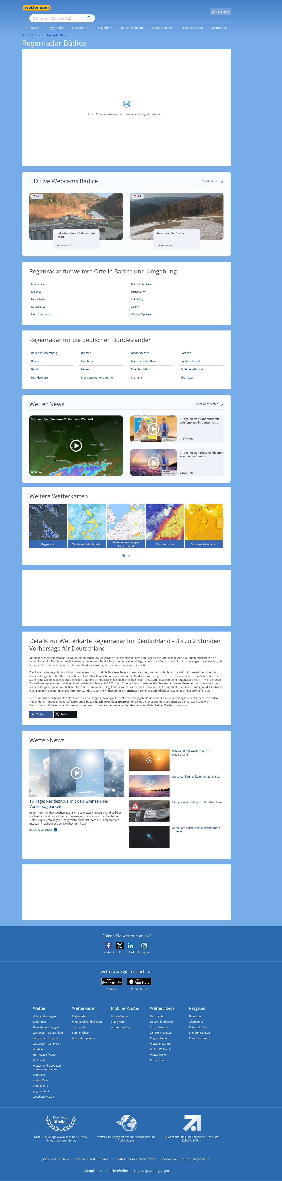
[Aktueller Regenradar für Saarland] (136, 373)
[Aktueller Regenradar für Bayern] (35, 356)
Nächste (220, 517)
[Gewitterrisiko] (165, 520)
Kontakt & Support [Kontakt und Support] (175, 1154)
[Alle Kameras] (212, 175)
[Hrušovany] (176, 286)
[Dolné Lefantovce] (176, 279)
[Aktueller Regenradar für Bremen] (86, 348)
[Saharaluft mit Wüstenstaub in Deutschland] (175, 757)
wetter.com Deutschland (48, 1027)
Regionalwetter (159, 1033)
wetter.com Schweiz (45, 1033)
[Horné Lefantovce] (76, 308)
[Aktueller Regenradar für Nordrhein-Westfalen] (144, 356)
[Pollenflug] (220, 7)
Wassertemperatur (83, 1033)
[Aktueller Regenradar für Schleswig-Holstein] (192, 364)
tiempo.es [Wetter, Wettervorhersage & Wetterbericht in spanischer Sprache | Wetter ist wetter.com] (39, 1069)
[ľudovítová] (76, 294)
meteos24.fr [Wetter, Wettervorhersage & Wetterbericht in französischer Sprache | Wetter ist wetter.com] (40, 1075)
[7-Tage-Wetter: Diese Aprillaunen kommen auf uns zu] (177, 457)
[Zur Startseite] (36, 7)
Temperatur (79, 1022)
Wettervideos (162, 1003)
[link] (33, 22)
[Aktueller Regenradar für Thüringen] (187, 373)
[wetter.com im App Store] (139, 979)
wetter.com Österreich (47, 1038)
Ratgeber (197, 1003)
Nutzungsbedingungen (151, 1165)
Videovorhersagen (44, 1011)
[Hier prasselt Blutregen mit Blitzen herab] (175, 808)
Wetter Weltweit (160, 1044)
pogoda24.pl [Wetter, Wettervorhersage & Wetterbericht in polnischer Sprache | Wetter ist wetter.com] (41, 1086)
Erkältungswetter (199, 1027)
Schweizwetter (159, 1022)
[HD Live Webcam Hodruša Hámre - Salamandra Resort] (76, 211)
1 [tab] (124, 550)
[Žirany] (176, 301)
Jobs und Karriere (55, 1154)
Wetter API (39, 1055)
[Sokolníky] (176, 294)
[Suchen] (117, 8)
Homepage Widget (44, 1049)
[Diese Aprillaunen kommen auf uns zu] (175, 782)
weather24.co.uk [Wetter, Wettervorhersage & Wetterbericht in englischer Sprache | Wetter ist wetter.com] (43, 1091)
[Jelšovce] (76, 286)
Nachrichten (157, 1011)
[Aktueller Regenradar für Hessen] (85, 364)
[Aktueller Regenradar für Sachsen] (186, 348)
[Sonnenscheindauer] (204, 520)
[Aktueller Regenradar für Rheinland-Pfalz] (141, 364)
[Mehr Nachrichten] (209, 398)
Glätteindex (196, 1016)
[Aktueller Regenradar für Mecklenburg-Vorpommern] (98, 373)
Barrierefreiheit (118, 1165)
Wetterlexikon (159, 1049)
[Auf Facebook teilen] (41, 709)
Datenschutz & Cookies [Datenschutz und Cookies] (90, 1154)
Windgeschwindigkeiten (87, 1016)
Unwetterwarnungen (46, 1022)
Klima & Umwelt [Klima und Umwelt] (199, 1033)
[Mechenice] (76, 279)
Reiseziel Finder (199, 1022)
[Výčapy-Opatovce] (176, 308)
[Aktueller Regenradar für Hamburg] (87, 356)
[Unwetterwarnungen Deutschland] (126, 520)
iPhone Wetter (120, 1011)
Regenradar (79, 1011)
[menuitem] (33, 22)
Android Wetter (120, 1022)
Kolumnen (39, 1016)
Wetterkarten (37, 29)
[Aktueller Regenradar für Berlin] (35, 364)
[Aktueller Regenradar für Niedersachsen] (140, 348)
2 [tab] (129, 550)
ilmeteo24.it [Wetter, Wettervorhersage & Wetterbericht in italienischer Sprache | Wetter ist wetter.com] (40, 1080)
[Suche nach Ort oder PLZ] (89, 8)
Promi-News (158, 1055)
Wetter (39, 1003)
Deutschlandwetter (162, 1016)
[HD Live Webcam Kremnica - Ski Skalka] (177, 211)
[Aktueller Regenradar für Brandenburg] (39, 373)
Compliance (93, 1165)
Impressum (202, 1154)
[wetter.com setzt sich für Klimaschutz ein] (126, 1126)
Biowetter (195, 1011)
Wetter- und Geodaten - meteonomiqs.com (48, 1062)
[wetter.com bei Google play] (112, 978)
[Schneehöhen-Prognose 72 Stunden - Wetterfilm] (76, 440)
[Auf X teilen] (65, 709)
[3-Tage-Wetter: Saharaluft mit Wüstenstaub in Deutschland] (177, 423)
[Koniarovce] (76, 301)
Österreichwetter (160, 1027)
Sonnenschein (81, 1027)
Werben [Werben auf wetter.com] (38, 1044)
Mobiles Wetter (125, 1003)
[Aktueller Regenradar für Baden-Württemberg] (44, 348)
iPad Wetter (118, 1016)
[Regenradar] (48, 520)
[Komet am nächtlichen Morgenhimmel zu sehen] (175, 833)
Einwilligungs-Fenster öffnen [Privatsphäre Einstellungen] (134, 1154)
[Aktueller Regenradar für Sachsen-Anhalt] (190, 356)
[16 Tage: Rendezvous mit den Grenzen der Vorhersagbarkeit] (74, 787)
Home (25, 29)
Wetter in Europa (160, 1038)
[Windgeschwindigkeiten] (87, 520)
